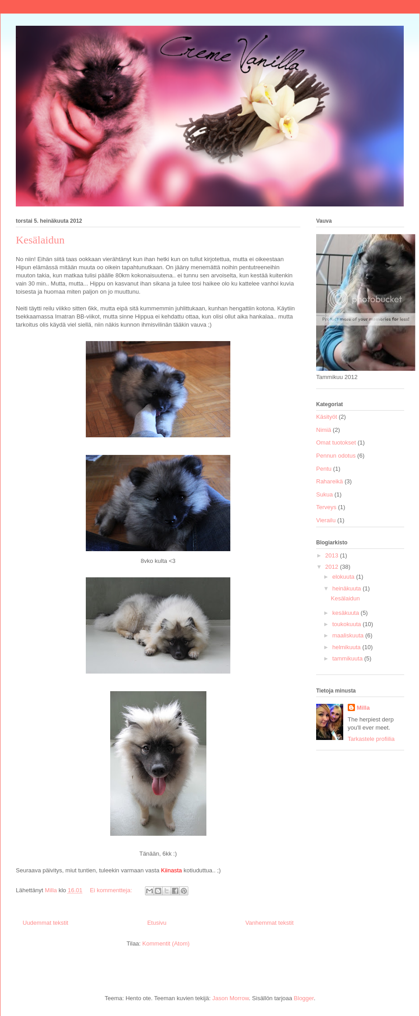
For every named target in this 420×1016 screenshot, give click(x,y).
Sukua (324, 494)
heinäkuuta (347, 588)
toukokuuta (347, 624)
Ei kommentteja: (112, 890)
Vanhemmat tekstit (269, 922)
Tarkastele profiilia (371, 738)
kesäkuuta (346, 612)
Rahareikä (329, 481)
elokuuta (344, 576)
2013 (332, 555)
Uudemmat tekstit (45, 922)
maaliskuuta (348, 635)
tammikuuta (348, 658)
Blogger (304, 998)
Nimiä (323, 429)
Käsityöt (326, 416)
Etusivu (157, 922)
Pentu (323, 468)
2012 (332, 566)
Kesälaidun (40, 240)
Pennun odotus (335, 455)
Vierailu (326, 520)
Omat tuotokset (336, 442)
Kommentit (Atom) (166, 943)
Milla (363, 707)
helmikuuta (347, 647)
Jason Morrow (230, 998)
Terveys (326, 507)
